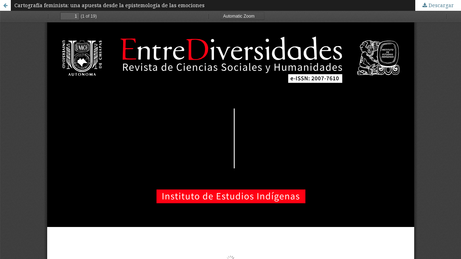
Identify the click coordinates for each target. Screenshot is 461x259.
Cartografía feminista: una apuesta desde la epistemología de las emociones (109, 5)
